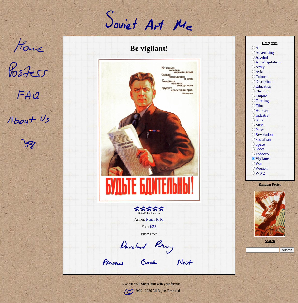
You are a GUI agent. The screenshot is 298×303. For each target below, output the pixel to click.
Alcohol (260, 57)
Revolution (262, 135)
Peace (258, 130)
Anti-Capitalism (266, 62)
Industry (260, 115)
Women (260, 168)
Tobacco (260, 154)
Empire (259, 96)
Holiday (260, 110)
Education (261, 86)
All (256, 48)
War (257, 164)
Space (258, 144)
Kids (257, 120)
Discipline (262, 81)
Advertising (263, 52)
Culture (259, 77)
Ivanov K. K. (154, 219)
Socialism (261, 139)
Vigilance (261, 159)
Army (258, 67)
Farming (260, 101)
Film (257, 106)
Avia (257, 72)
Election (260, 91)
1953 (153, 227)
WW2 (258, 173)
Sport (258, 149)
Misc (257, 125)
